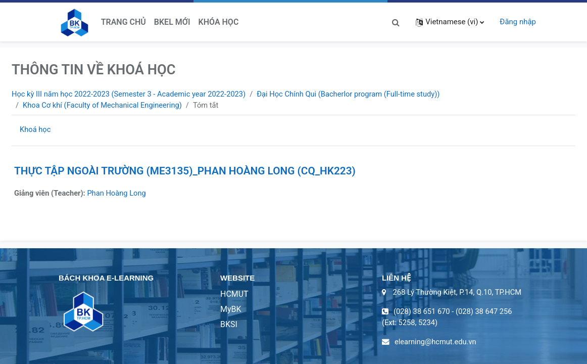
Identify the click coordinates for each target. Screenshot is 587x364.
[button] (395, 22)
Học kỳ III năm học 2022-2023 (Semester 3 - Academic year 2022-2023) (131, 94)
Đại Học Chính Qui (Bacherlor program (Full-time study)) (355, 94)
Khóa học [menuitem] (219, 22)
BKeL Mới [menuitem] (172, 22)
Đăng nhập (518, 21)
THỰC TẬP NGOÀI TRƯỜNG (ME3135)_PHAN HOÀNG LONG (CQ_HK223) (185, 171)
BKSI (228, 325)
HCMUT (234, 294)
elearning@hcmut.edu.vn (436, 343)
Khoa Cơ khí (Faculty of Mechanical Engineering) (104, 105)
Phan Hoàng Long (118, 193)
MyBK (230, 309)
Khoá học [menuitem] (36, 129)
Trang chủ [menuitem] (123, 22)
